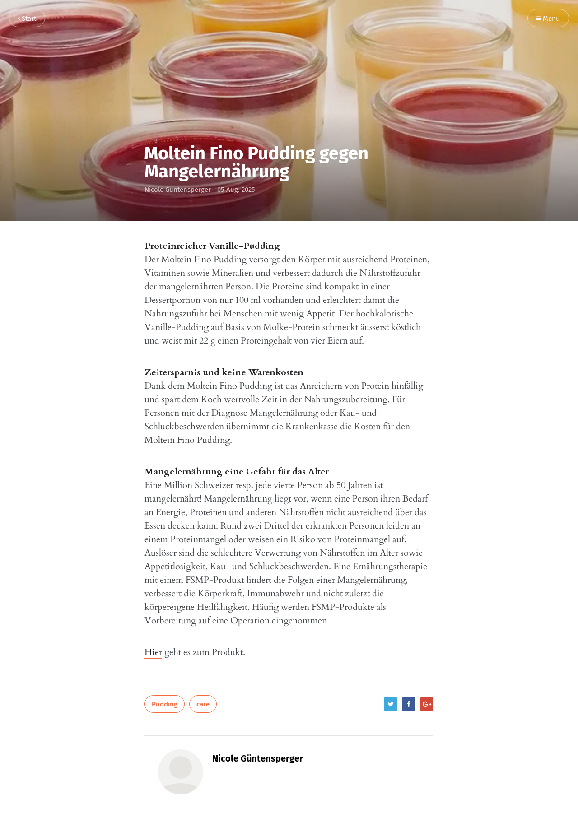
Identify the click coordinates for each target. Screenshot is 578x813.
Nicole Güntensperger (177, 190)
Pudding (164, 704)
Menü (548, 18)
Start (27, 18)
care (203, 704)
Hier (153, 652)
